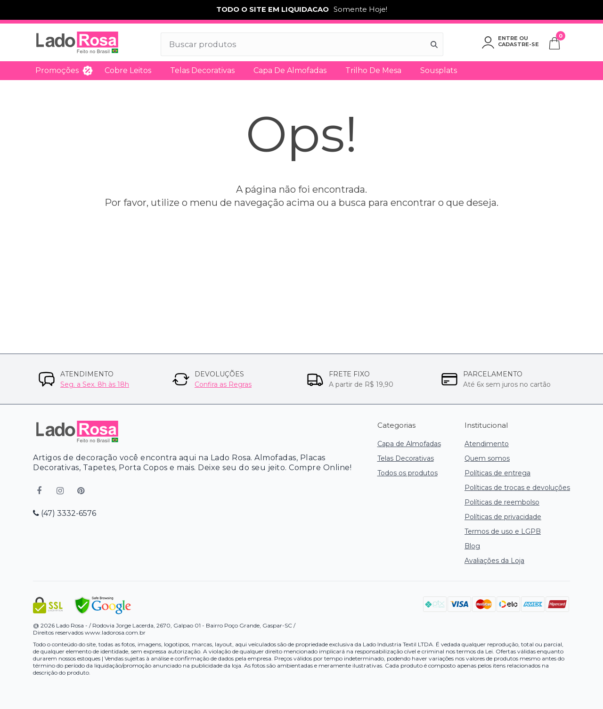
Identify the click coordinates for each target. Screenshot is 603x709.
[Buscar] (434, 44)
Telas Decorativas (202, 70)
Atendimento (486, 444)
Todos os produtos (407, 473)
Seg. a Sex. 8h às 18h (94, 384)
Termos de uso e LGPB (502, 531)
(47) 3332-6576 (64, 513)
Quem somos (487, 458)
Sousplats (438, 70)
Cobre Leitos (128, 70)
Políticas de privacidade (502, 517)
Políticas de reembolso (501, 502)
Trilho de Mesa (373, 70)
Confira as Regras (223, 384)
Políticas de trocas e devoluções (517, 487)
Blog (472, 546)
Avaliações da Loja (494, 560)
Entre (508, 38)
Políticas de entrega (497, 473)
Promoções (57, 70)
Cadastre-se (518, 44)
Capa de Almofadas (289, 70)
